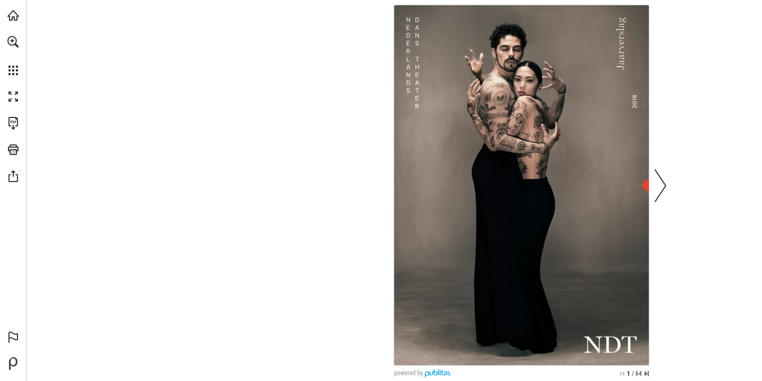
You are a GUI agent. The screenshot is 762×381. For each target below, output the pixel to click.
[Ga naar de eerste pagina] (622, 373)
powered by (408, 373)
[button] (13, 42)
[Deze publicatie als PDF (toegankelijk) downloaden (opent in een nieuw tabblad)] (13, 123)
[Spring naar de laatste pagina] (647, 373)
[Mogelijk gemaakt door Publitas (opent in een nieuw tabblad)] (13, 363)
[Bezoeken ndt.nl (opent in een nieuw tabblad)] (13, 15)
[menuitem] (13, 55)
